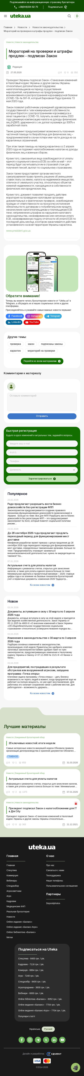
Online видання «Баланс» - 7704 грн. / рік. (39, 1004)
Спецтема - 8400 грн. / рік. (31, 958)
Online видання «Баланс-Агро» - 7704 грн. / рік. (42, 1010)
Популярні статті (26, 1016)
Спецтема (12, 870)
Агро (9, 896)
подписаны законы (52, 344)
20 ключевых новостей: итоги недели (32, 743)
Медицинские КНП (16, 906)
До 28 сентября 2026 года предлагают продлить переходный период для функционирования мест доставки (38, 536)
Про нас (50, 865)
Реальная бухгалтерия (18, 911)
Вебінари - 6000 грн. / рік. (31, 993)
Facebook (17, 316)
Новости (10, 42)
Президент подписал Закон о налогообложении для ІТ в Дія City (43, 810)
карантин (15, 350)
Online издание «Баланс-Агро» (22, 927)
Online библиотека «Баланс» (21, 932)
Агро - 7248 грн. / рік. (28, 976)
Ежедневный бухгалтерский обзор (30, 737)
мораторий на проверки (41, 350)
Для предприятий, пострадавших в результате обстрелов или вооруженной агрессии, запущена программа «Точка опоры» (38, 670)
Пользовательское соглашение (62, 886)
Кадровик (11, 901)
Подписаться (55, 7)
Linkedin (16, 322)
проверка (15, 344)
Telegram (55, 316)
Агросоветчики (14, 891)
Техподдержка (53, 875)
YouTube (34, 322)
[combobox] (42, 470)
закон (31, 344)
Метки (10, 937)
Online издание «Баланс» (19, 922)
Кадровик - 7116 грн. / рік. (31, 964)
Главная (11, 865)
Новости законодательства (26, 42)
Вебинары (12, 880)
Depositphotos (53, 903)
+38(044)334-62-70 (28, 7)
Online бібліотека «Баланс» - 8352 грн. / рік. (40, 999)
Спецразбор (13, 886)
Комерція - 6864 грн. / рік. (31, 970)
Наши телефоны (54, 880)
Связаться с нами (55, 870)
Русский (48, 1029)
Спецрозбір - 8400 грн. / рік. (32, 981)
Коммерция (12, 875)
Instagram (36, 316)
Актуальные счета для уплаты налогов (31, 566)
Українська (34, 1029)
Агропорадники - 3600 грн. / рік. (34, 987)
